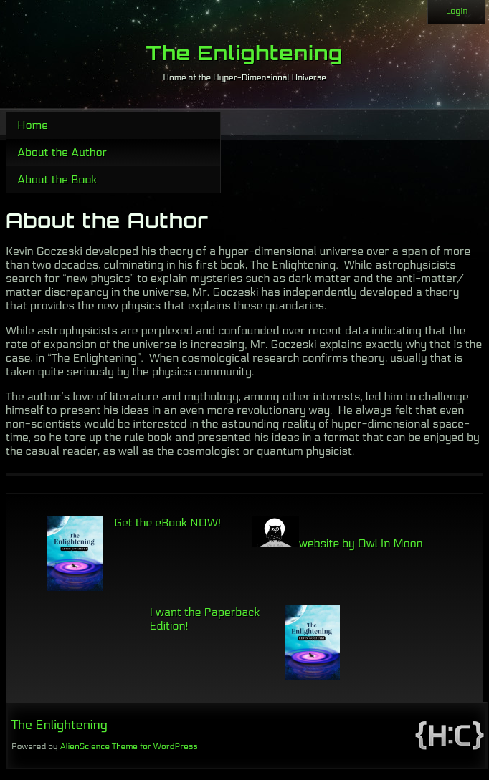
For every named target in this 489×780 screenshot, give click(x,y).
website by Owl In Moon (337, 543)
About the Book (57, 179)
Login (456, 11)
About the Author (62, 152)
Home (32, 125)
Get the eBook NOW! (167, 522)
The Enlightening (244, 52)
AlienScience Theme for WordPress (128, 746)
